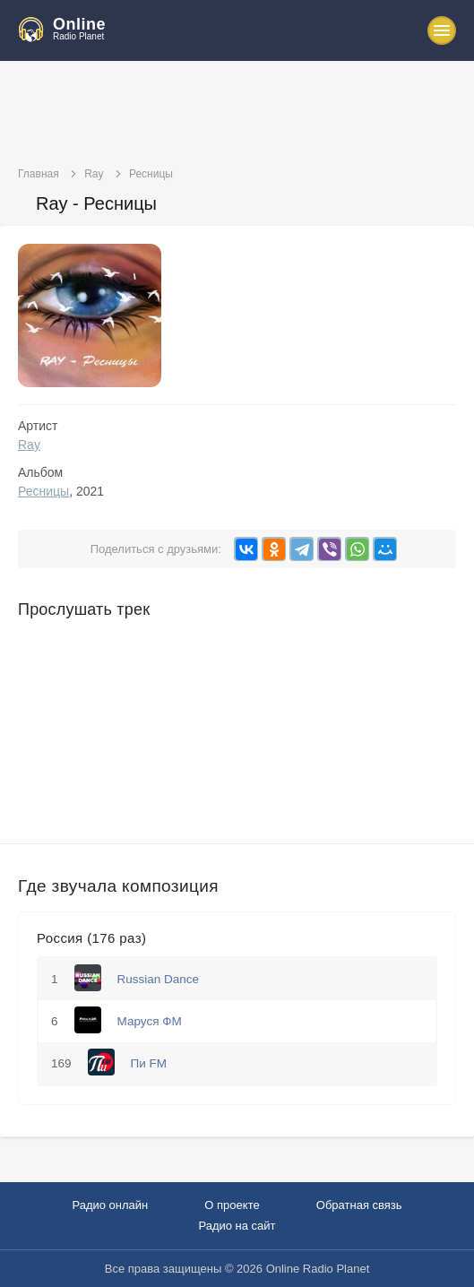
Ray (29, 444)
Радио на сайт (236, 1225)
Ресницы (43, 491)
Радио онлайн (110, 1205)
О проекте (231, 1205)
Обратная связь (359, 1205)
